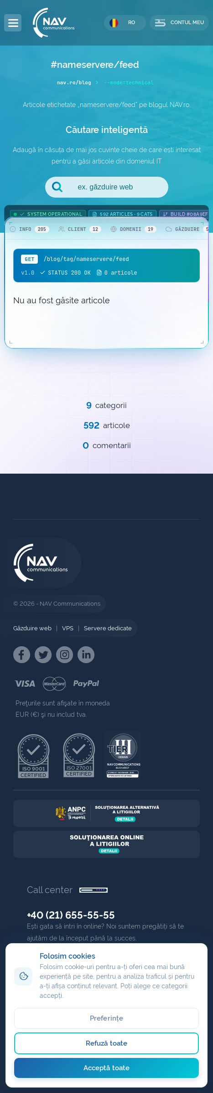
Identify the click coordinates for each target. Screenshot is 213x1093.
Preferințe (106, 1018)
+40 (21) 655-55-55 (71, 915)
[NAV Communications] (53, 23)
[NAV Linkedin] (86, 654)
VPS (67, 628)
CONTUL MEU (179, 22)
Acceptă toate (106, 1068)
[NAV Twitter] (43, 654)
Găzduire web (32, 628)
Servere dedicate (108, 628)
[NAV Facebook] (21, 654)
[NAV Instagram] (64, 654)
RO (122, 23)
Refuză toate (106, 1043)
